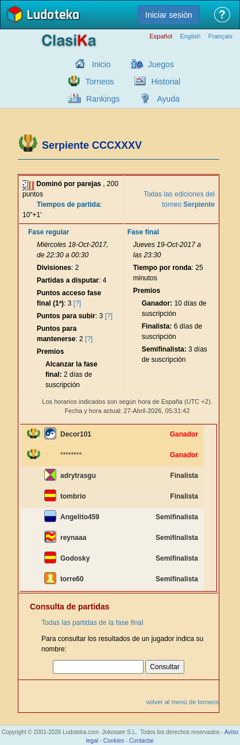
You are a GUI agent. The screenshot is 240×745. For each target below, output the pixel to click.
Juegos (161, 64)
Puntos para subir (66, 316)
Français (220, 36)
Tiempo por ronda (162, 268)
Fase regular (48, 232)
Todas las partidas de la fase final (92, 623)
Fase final (143, 232)
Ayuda (168, 98)
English (190, 36)
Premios (50, 352)
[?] (77, 303)
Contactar (141, 741)
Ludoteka (52, 16)
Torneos (100, 81)
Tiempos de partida (68, 204)
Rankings (102, 98)
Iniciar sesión (168, 15)
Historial (166, 81)
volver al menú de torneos (182, 701)
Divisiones (54, 268)
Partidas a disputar (68, 280)
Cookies (113, 741)
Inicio (101, 64)
